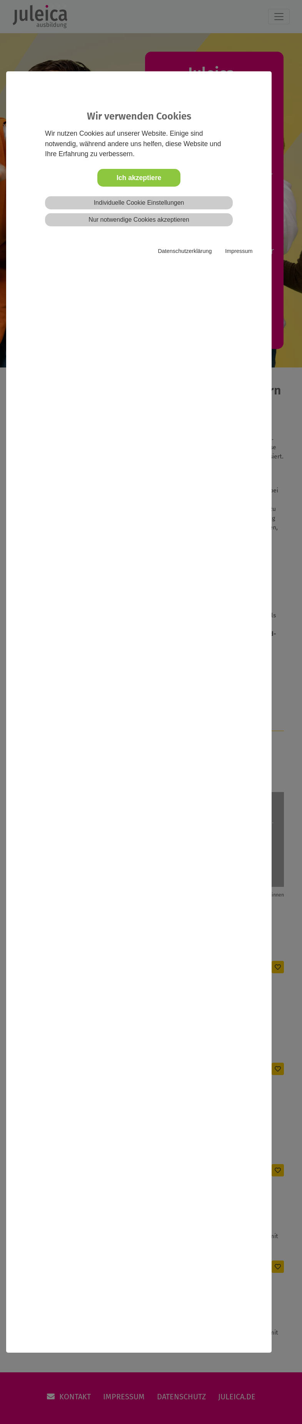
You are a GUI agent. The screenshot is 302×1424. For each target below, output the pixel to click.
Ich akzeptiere (139, 178)
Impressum (238, 251)
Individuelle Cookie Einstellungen (139, 202)
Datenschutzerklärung (185, 251)
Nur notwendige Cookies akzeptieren (138, 219)
